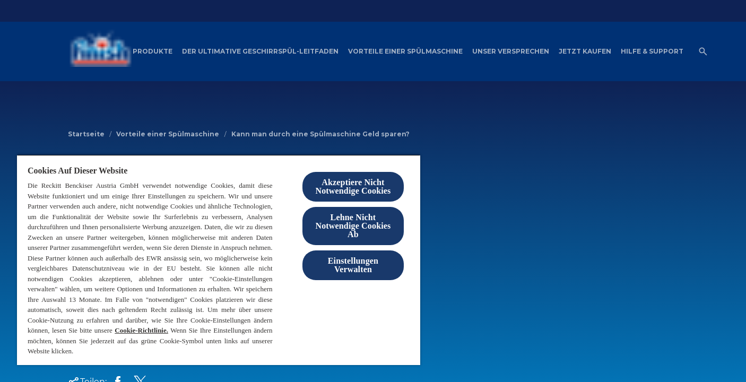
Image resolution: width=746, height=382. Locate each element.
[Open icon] (703, 51)
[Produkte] (152, 51)
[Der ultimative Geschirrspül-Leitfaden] (260, 51)
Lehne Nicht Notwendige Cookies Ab (353, 226)
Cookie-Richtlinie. (141, 330)
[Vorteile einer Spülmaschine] (405, 51)
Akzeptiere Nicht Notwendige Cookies (353, 186)
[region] (218, 259)
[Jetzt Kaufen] (585, 51)
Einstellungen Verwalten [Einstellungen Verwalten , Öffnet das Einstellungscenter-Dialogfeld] (353, 265)
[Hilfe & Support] (652, 51)
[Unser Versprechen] (511, 51)
